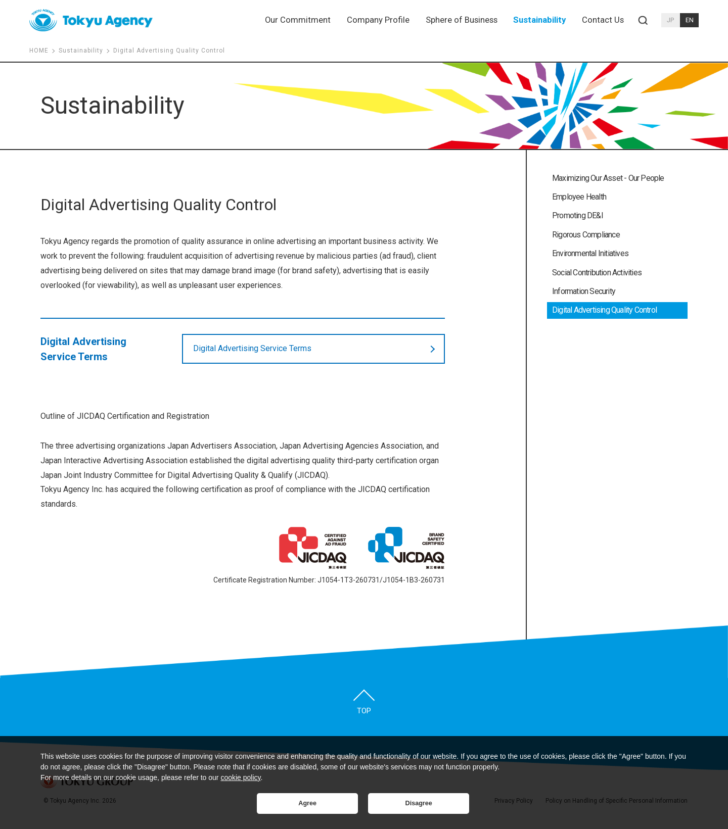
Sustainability (539, 20)
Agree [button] (307, 803)
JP (670, 20)
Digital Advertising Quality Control (604, 310)
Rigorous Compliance (586, 234)
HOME (39, 50)
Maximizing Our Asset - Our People (608, 178)
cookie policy (240, 777)
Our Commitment (298, 20)
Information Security (583, 291)
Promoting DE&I (577, 215)
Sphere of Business (461, 20)
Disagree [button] (418, 803)
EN (690, 20)
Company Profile (378, 20)
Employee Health (579, 197)
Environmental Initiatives (590, 253)
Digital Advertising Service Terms (252, 348)
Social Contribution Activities (597, 272)
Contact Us (603, 20)
